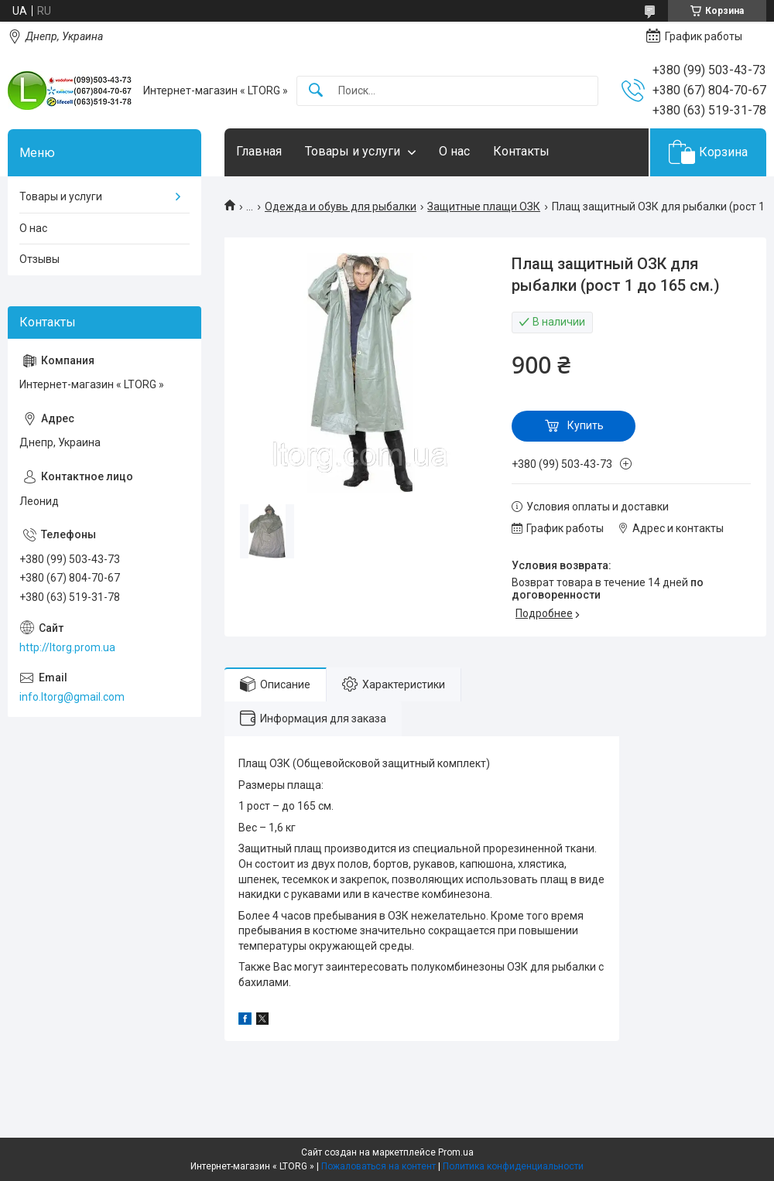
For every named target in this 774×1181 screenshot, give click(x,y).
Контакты (521, 151)
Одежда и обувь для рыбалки (340, 206)
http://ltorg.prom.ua (67, 647)
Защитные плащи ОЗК (483, 206)
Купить (585, 425)
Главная (259, 151)
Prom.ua (456, 1152)
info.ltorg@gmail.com (72, 697)
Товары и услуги (352, 151)
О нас (454, 151)
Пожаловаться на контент (378, 1166)
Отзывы (39, 259)
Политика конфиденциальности (513, 1166)
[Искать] (316, 91)
